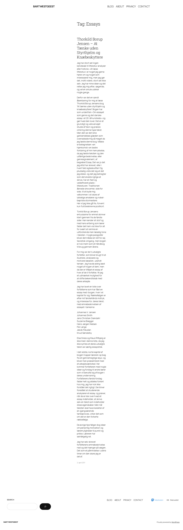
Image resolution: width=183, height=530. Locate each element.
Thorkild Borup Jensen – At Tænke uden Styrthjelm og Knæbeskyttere (90, 48)
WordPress (175, 522)
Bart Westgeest (44, 6)
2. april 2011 (81, 462)
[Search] (45, 506)
